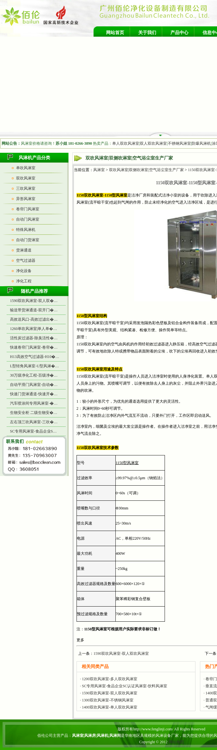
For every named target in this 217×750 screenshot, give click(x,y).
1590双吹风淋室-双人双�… (34, 300)
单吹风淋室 (25, 168)
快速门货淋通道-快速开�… (34, 394)
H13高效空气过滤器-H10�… (34, 356)
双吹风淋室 (25, 178)
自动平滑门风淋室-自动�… (34, 384)
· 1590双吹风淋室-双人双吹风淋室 (108, 693)
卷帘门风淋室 (27, 209)
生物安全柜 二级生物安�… (33, 412)
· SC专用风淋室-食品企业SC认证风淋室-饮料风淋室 (123, 686)
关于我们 (147, 32)
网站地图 (176, 742)
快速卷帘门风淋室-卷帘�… (34, 347)
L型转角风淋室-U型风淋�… (34, 366)
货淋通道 (24, 250)
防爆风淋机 (201, 143)
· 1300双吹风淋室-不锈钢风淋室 (106, 700)
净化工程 (24, 281)
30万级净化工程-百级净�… (34, 375)
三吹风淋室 (25, 188)
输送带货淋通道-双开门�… (34, 310)
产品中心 (179, 32)
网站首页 (115, 32)
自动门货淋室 (27, 240)
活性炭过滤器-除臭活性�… (34, 338)
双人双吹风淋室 (153, 143)
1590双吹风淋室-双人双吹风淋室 (121, 653)
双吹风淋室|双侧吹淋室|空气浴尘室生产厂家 (146, 170)
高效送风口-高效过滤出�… (34, 319)
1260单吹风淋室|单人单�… (33, 328)
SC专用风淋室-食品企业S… (33, 431)
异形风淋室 (25, 199)
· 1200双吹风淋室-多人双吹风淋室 (108, 679)
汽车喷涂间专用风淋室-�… (34, 403)
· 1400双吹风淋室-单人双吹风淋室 (108, 707)
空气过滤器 (25, 260)
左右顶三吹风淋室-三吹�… (34, 422)
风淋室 (99, 170)
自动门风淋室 (27, 219)
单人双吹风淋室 (125, 143)
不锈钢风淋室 (179, 143)
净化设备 (24, 271)
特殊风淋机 (25, 229)
